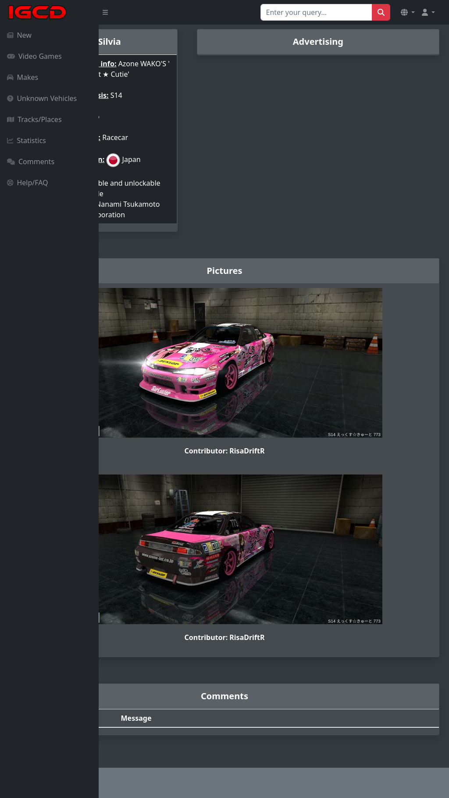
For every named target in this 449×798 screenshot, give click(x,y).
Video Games (34, 56)
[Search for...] (316, 12)
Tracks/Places (34, 119)
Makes (22, 77)
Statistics (26, 140)
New (19, 35)
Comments (30, 161)
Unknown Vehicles (42, 98)
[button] (407, 12)
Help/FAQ (27, 182)
